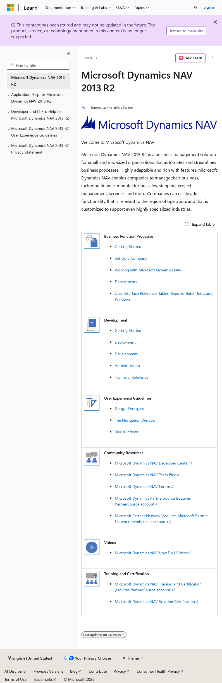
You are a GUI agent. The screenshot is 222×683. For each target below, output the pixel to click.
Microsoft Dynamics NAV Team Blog (145, 474)
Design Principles (129, 408)
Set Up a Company (131, 258)
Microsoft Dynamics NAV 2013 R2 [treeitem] (38, 81)
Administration (127, 365)
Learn (87, 57)
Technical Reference (131, 377)
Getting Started (128, 246)
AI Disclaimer (15, 671)
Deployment (125, 342)
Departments (126, 281)
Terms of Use (15, 679)
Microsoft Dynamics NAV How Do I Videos (151, 552)
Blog (74, 671)
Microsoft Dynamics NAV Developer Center (152, 463)
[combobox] (38, 65)
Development (126, 353)
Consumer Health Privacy (158, 671)
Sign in (209, 7)
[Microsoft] (10, 7)
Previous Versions (48, 671)
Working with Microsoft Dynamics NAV (148, 270)
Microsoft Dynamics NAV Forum (142, 486)
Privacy (120, 671)
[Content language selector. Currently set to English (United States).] (30, 658)
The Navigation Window (135, 420)
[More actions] (213, 58)
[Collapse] (68, 53)
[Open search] (195, 8)
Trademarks (43, 679)
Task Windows (127, 431)
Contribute (98, 671)
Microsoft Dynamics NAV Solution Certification (155, 601)
